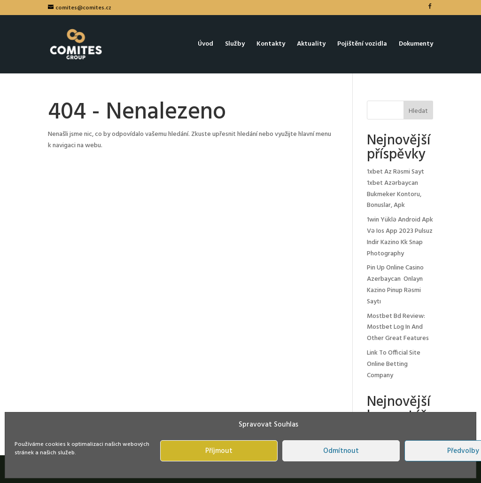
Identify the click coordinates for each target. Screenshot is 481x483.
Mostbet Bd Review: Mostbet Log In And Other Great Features (398, 327)
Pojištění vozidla (362, 45)
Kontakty (270, 45)
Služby (235, 45)
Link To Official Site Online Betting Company (393, 364)
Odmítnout (341, 451)
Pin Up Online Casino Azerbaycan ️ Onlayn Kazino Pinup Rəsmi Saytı (395, 284)
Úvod (205, 45)
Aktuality (311, 45)
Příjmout (219, 451)
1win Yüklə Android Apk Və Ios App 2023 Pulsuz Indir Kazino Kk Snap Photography (400, 236)
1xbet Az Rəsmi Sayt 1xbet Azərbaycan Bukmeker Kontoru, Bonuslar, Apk (395, 188)
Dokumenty (416, 45)
